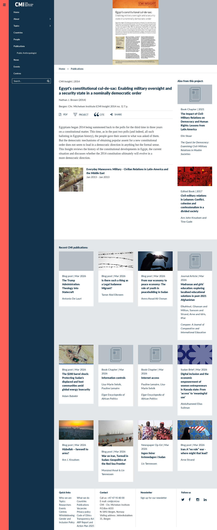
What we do (83, 497)
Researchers (65, 504)
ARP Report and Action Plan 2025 (85, 524)
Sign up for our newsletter (154, 497)
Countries (18, 32)
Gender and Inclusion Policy (66, 520)
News (16, 59)
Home (16, 12)
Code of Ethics (84, 515)
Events (17, 66)
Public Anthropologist (27, 52)
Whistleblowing (66, 515)
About (16, 18)
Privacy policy (83, 511)
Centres (17, 73)
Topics (16, 25)
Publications (19, 46)
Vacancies (82, 508)
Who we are (65, 497)
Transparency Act (85, 518)
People (17, 39)
